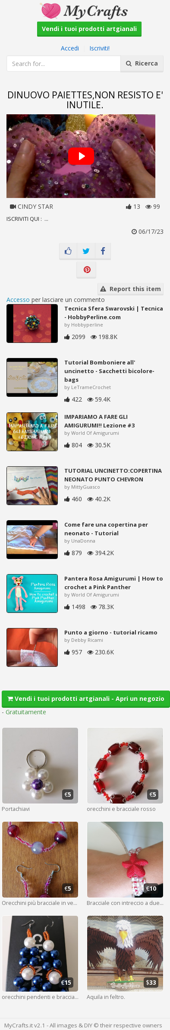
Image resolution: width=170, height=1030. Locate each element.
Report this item (130, 289)
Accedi (70, 48)
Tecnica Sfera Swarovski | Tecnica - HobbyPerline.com (113, 313)
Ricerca (142, 63)
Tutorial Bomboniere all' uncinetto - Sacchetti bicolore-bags (109, 370)
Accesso (18, 299)
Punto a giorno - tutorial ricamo (110, 632)
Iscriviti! (99, 48)
